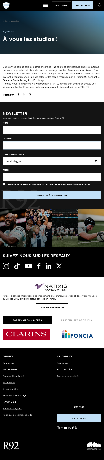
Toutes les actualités (68, 376)
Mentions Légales (12, 409)
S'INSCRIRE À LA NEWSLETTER (51, 195)
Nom (5, 123)
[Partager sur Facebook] (18, 94)
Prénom (7, 139)
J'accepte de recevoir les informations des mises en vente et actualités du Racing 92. (48, 184)
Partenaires (9, 383)
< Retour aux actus (11, 21)
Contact (79, 407)
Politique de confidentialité (17, 415)
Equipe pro (9, 363)
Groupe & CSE (10, 389)
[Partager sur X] (30, 94)
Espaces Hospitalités (14, 376)
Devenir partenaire (52, 307)
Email (6, 170)
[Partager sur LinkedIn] (24, 94)
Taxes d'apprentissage (15, 396)
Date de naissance (13, 154)
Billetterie (79, 418)
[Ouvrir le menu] (45, 5)
